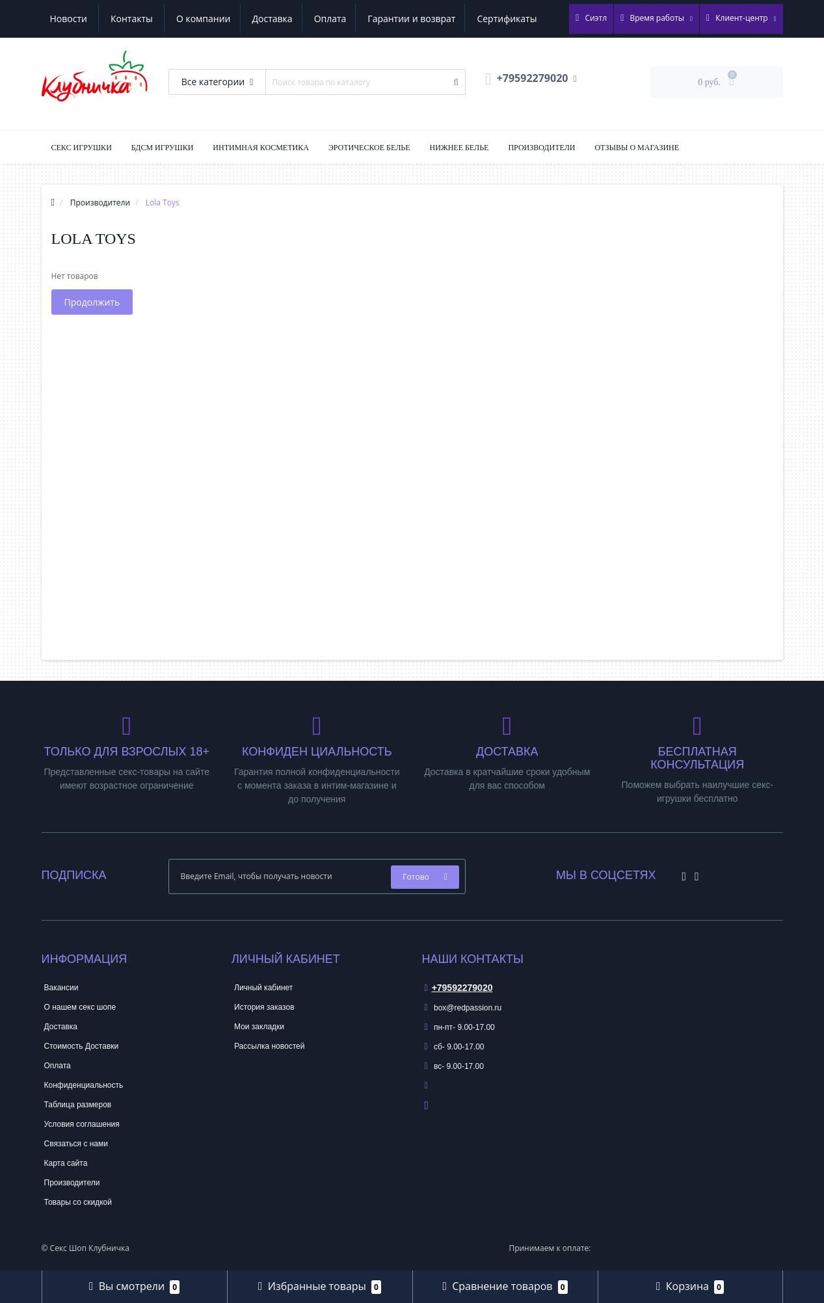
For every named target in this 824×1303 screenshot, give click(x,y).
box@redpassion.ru (463, 1007)
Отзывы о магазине (636, 147)
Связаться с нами (76, 1143)
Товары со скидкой (78, 1202)
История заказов (264, 1007)
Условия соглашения (82, 1124)
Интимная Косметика (261, 147)
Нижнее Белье (459, 147)
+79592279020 (459, 987)
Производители (541, 147)
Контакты (524, 18)
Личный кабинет (263, 987)
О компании (77, 18)
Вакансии (61, 987)
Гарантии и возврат (291, 18)
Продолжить (92, 302)
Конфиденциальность (84, 1085)
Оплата (207, 18)
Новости (460, 18)
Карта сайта (66, 1163)
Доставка (147, 18)
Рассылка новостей (269, 1046)
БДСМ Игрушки (162, 147)
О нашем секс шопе (80, 1007)
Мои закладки (259, 1026)
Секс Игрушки (81, 147)
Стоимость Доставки (81, 1046)
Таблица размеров (78, 1104)
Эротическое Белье (369, 147)
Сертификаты (388, 18)
